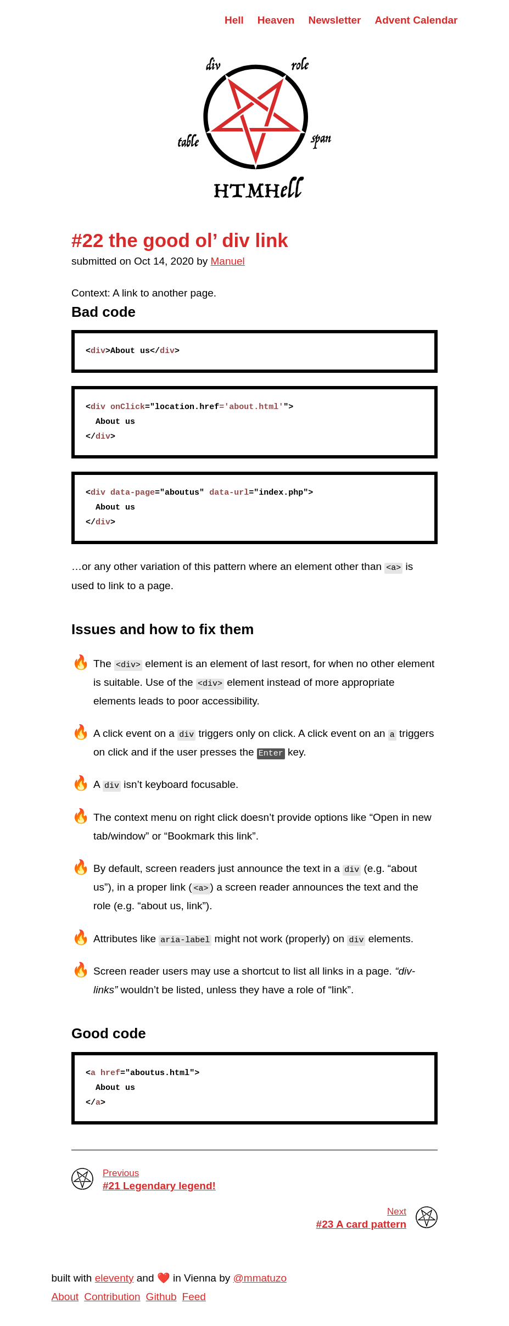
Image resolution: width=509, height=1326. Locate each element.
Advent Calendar (416, 20)
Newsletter (334, 20)
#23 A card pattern (238, 1218)
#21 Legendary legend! (270, 1179)
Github (161, 1296)
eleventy (114, 1278)
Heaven (276, 20)
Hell (234, 20)
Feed (194, 1296)
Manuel (228, 261)
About (65, 1296)
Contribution (112, 1296)
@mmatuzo (260, 1278)
